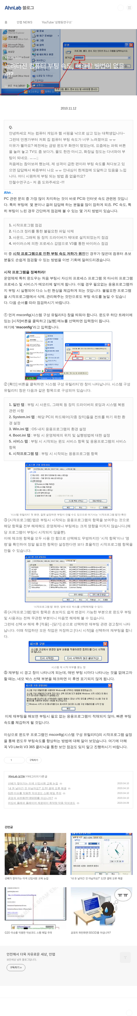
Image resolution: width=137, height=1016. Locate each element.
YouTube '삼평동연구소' (57, 22)
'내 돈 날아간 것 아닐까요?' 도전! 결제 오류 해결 (37, 788)
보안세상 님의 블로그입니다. (22, 959)
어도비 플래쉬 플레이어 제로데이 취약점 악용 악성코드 (41, 802)
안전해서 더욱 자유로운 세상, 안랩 (31, 954)
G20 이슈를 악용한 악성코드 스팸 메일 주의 (34, 793)
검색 (121, 8)
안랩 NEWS (24, 22)
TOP (129, 1013)
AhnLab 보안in (16, 776)
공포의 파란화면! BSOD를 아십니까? (30, 798)
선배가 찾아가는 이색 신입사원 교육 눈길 (33, 783)
